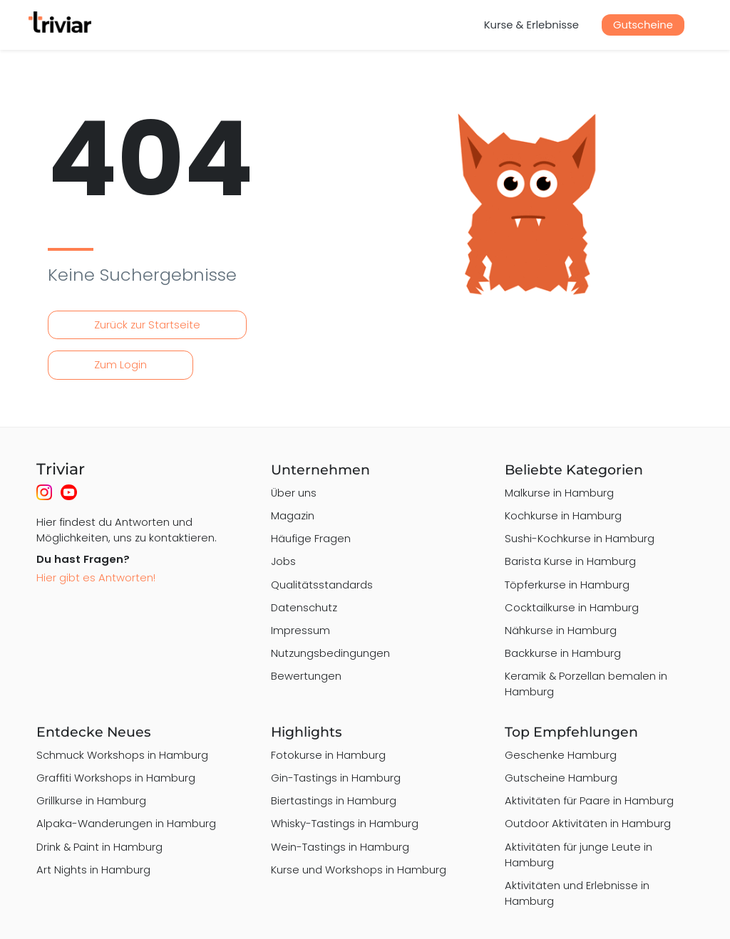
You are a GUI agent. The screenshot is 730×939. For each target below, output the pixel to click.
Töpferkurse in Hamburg (567, 584)
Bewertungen (306, 675)
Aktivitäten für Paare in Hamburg (589, 800)
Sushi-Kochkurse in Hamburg (579, 538)
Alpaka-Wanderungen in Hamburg (126, 823)
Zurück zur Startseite (147, 324)
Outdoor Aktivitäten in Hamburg (588, 823)
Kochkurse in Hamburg (563, 515)
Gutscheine (643, 24)
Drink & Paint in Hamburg (99, 846)
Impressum (300, 630)
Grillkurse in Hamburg (91, 800)
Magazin (292, 515)
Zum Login (120, 364)
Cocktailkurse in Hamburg (572, 607)
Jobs (283, 561)
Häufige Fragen (311, 538)
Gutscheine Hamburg (561, 777)
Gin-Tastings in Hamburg (336, 777)
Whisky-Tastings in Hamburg (344, 823)
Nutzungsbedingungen (330, 652)
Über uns (294, 492)
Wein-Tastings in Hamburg (340, 846)
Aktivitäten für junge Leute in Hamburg (578, 854)
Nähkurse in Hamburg (561, 630)
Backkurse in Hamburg (563, 652)
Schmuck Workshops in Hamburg (122, 754)
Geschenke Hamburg (561, 754)
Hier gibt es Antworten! (95, 577)
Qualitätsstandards (322, 584)
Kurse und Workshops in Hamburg (358, 869)
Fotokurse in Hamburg (328, 754)
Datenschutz (304, 607)
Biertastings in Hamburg (333, 800)
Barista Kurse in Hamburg (570, 561)
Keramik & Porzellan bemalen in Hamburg (586, 683)
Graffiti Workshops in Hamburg (115, 777)
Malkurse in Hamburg (559, 492)
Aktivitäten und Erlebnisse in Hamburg (577, 893)
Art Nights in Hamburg (93, 869)
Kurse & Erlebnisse (531, 24)
